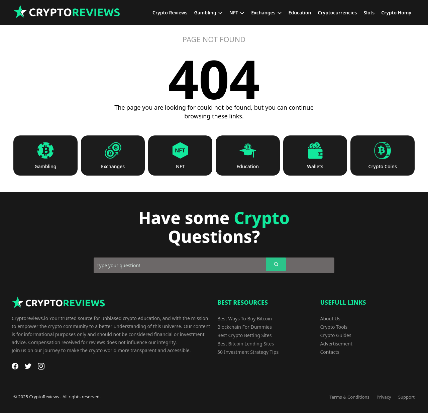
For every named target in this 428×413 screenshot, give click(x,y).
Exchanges (113, 166)
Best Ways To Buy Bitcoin (244, 318)
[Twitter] (28, 366)
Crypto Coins (382, 166)
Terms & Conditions (349, 397)
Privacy (384, 397)
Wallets (315, 166)
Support (406, 397)
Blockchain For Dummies (244, 327)
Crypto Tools (334, 327)
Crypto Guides (335, 335)
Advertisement (336, 343)
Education (248, 166)
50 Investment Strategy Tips (248, 352)
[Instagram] (41, 366)
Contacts (329, 352)
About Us (330, 318)
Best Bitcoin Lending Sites (245, 343)
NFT (180, 166)
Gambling (45, 166)
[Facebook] (15, 366)
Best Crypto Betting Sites (244, 335)
